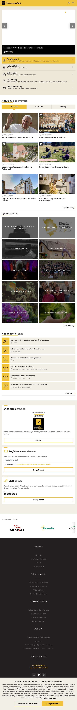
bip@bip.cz (38, 665)
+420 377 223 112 (38, 668)
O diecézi (38, 547)
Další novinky (68, 208)
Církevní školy (38, 590)
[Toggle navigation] (73, 3)
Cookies (38, 641)
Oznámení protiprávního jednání (38, 645)
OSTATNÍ (38, 629)
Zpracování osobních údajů (38, 637)
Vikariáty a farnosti (38, 559)
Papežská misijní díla (38, 594)
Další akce (69, 393)
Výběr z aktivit (38, 574)
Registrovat (38, 470)
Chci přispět (38, 500)
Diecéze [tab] (14, 107)
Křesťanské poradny (38, 586)
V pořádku (52, 703)
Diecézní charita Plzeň (38, 583)
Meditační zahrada (38, 614)
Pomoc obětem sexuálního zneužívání (38, 649)
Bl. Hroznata (38, 567)
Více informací (50, 698)
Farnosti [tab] (39, 107)
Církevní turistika (38, 601)
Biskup (38, 563)
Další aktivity (68, 326)
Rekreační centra (38, 618)
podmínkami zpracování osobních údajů (33, 464)
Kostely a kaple (38, 621)
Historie (38, 555)
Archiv (38, 440)
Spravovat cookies (27, 703)
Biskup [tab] (63, 107)
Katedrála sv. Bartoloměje (38, 610)
